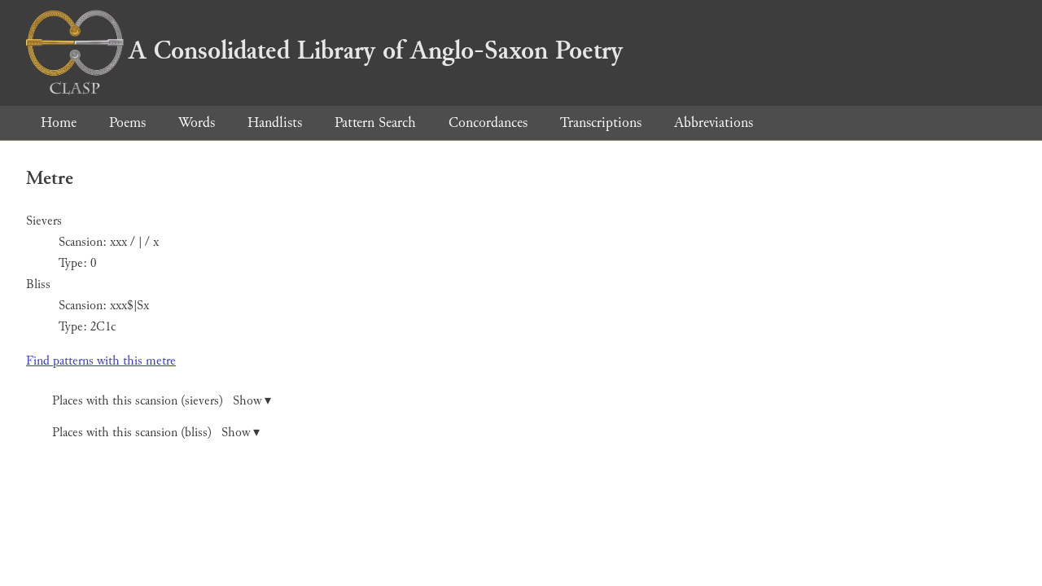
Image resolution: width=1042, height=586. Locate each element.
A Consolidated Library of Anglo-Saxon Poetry (324, 50)
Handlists (274, 122)
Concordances (488, 122)
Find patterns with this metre (101, 361)
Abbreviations (713, 122)
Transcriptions (600, 122)
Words (196, 122)
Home (59, 122)
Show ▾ (252, 400)
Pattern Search (375, 122)
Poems (127, 122)
